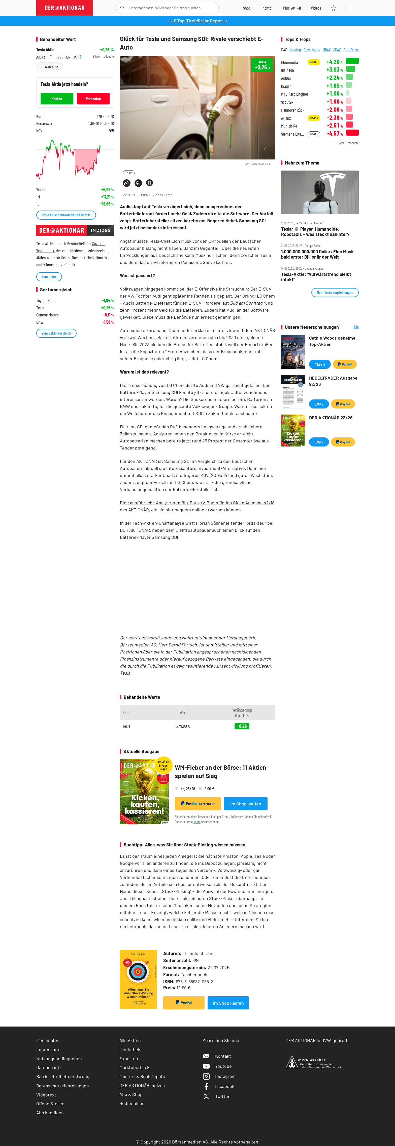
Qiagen (286, 86)
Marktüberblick (134, 1067)
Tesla (129, 172)
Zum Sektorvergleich (56, 333)
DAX (284, 49)
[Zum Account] (267, 8)
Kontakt (217, 1056)
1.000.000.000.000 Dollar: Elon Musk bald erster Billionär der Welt (317, 254)
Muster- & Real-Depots (142, 1076)
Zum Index (49, 276)
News (314, 62)
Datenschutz (48, 1067)
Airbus (286, 78)
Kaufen (57, 98)
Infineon (287, 70)
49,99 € (320, 364)
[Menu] (350, 8)
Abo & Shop (131, 1094)
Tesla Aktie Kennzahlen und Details (66, 214)
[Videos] (316, 8)
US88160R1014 (68, 56)
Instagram (219, 1076)
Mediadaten (48, 1040)
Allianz (286, 118)
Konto (197, 822)
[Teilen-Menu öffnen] (126, 183)
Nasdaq (295, 49)
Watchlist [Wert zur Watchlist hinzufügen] (51, 66)
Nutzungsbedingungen (59, 1058)
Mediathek (129, 1049)
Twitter (216, 1096)
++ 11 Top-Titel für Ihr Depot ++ (197, 20)
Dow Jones (312, 49)
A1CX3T (44, 56)
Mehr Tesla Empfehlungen (335, 292)
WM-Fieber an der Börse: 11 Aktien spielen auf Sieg (220, 772)
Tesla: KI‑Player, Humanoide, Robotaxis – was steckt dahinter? (315, 231)
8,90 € (319, 441)
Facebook (218, 1086)
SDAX (337, 49)
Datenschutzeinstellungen (62, 1085)
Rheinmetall (290, 62)
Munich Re (289, 126)
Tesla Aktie (45, 49)
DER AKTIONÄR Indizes (142, 1085)
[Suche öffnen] (122, 8)
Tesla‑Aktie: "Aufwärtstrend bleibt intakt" (316, 277)
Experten (128, 1058)
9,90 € (319, 403)
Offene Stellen (50, 1103)
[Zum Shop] (247, 8)
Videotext (46, 1094)
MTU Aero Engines (295, 94)
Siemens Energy (293, 134)
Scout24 (287, 102)
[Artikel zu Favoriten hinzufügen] (149, 182)
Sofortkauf (198, 803)
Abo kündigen (50, 1112)
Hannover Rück (292, 110)
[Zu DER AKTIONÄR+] (292, 8)
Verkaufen (93, 98)
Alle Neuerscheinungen (350, 327)
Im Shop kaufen (245, 803)
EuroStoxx (351, 49)
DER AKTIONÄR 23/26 (331, 417)
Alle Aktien (130, 1040)
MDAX (327, 49)
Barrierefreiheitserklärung (62, 1076)
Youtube (217, 1066)
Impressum (47, 1049)
